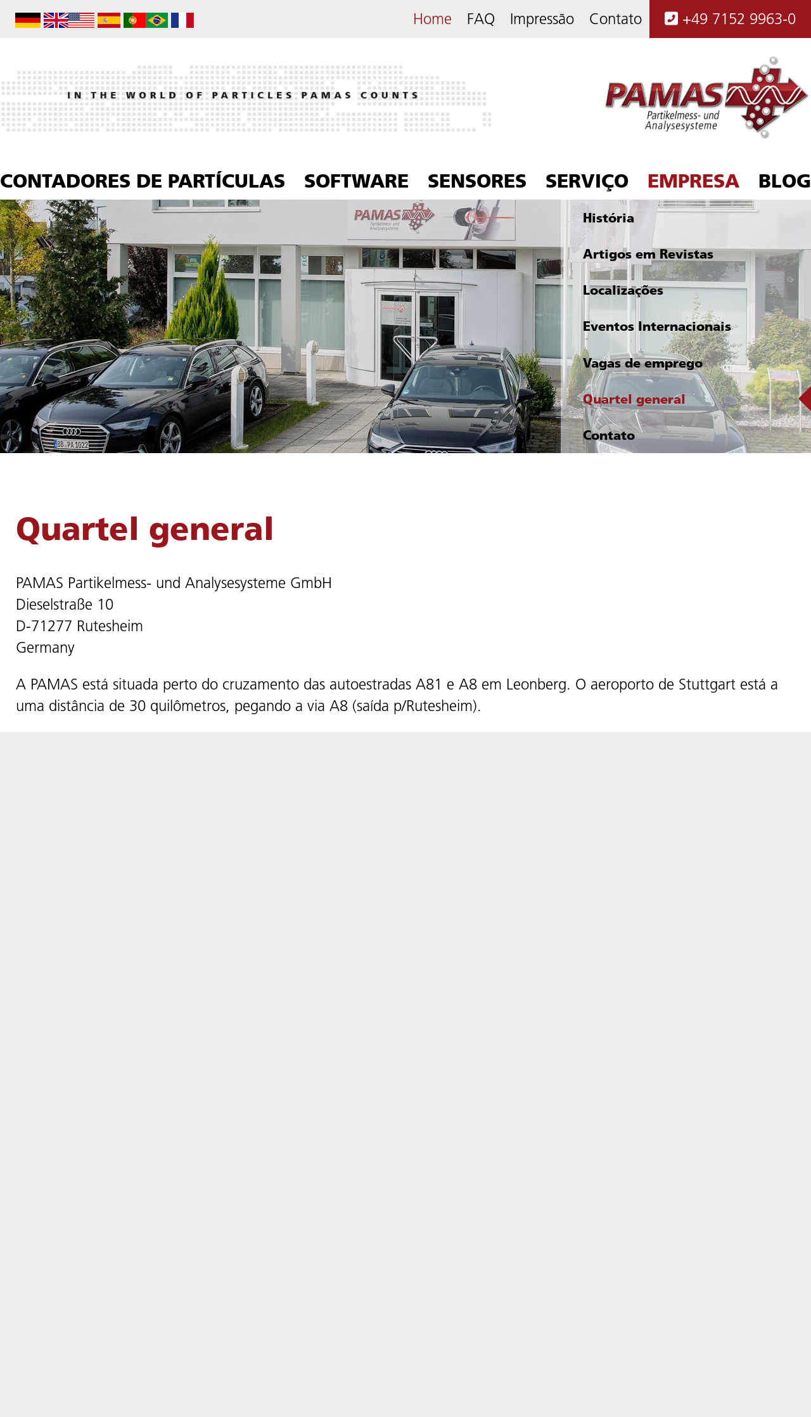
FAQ (481, 19)
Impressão (542, 19)
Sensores (477, 180)
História (608, 218)
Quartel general (634, 399)
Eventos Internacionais (657, 326)
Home (432, 19)
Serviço (587, 180)
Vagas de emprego (643, 363)
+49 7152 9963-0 (730, 19)
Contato (615, 19)
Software (356, 180)
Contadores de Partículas (142, 180)
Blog (784, 180)
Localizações (623, 290)
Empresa (693, 180)
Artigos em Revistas (648, 254)
